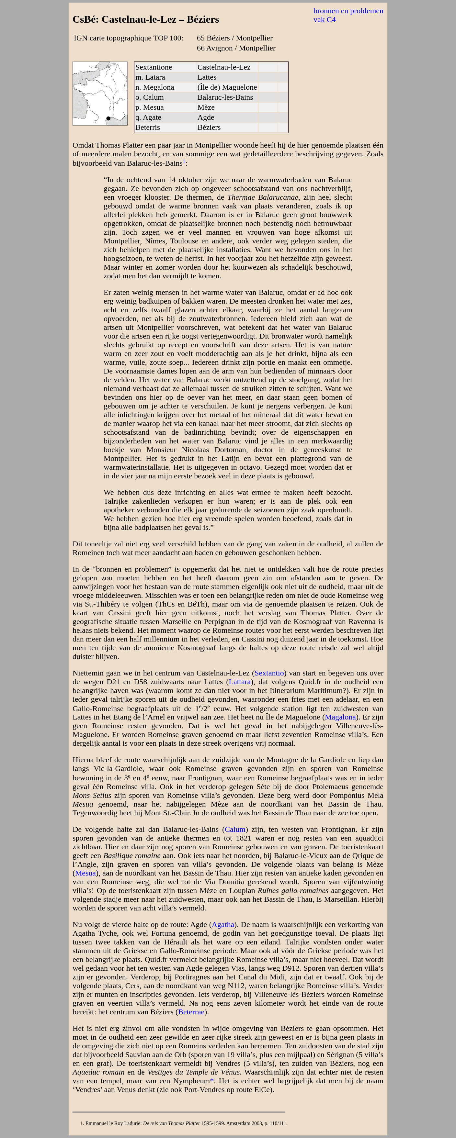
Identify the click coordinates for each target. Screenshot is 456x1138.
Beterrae (191, 1012)
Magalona (340, 717)
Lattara (240, 681)
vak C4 (325, 19)
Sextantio (269, 673)
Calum (235, 829)
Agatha (223, 924)
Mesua (85, 873)
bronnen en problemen (348, 10)
